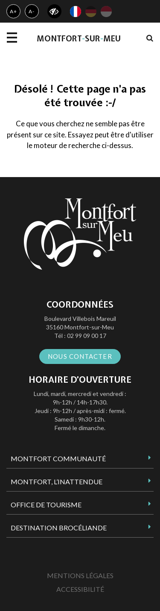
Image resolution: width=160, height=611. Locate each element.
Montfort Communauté (58, 458)
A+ (13, 11)
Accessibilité (80, 589)
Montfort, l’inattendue (56, 481)
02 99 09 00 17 (86, 335)
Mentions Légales (80, 575)
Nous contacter (80, 356)
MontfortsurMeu (79, 38)
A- (32, 11)
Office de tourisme (46, 504)
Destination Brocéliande (59, 528)
